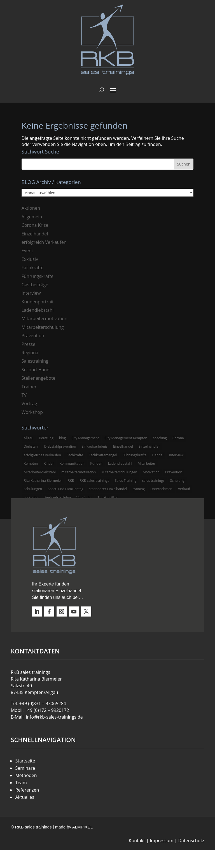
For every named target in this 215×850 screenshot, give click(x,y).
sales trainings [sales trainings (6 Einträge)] (153, 480)
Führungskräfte (37, 276)
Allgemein (32, 217)
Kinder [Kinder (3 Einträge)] (49, 463)
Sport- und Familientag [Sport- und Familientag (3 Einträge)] (65, 489)
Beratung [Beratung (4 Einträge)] (46, 438)
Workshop (32, 412)
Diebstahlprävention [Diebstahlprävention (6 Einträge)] (60, 446)
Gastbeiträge (35, 285)
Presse (28, 344)
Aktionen (31, 208)
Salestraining (35, 361)
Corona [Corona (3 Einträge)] (178, 438)
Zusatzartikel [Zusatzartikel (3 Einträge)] (107, 497)
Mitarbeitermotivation (44, 318)
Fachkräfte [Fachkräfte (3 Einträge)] (75, 455)
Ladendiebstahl (38, 310)
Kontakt (137, 840)
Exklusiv (30, 259)
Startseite (25, 761)
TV (24, 395)
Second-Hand (36, 370)
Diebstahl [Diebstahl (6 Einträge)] (31, 446)
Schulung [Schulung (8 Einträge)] (177, 480)
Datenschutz (191, 840)
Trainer (29, 387)
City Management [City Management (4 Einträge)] (85, 438)
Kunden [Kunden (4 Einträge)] (96, 463)
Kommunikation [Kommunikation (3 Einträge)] (72, 463)
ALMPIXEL (82, 827)
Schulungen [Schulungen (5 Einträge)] (33, 489)
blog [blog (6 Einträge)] (62, 438)
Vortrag (29, 403)
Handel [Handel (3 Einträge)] (157, 455)
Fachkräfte (33, 268)
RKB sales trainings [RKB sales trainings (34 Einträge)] (94, 480)
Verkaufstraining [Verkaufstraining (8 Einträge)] (58, 497)
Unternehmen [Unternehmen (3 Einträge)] (161, 489)
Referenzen (27, 790)
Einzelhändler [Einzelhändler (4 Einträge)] (149, 446)
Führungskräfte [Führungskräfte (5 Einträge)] (135, 455)
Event (27, 250)
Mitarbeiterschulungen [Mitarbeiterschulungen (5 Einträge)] (119, 472)
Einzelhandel (35, 234)
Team (21, 783)
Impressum (161, 840)
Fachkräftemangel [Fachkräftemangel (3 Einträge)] (103, 455)
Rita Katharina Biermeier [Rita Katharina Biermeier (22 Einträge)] (43, 480)
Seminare (25, 768)
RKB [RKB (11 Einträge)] (71, 480)
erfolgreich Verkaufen (44, 242)
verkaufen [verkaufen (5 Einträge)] (31, 497)
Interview (31, 293)
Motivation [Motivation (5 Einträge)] (151, 472)
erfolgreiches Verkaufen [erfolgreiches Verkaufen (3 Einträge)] (42, 455)
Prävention (33, 335)
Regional (30, 353)
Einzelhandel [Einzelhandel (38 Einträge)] (123, 446)
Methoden (26, 775)
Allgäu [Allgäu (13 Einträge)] (28, 438)
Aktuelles (24, 797)
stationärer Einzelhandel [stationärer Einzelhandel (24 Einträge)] (108, 489)
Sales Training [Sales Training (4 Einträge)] (125, 480)
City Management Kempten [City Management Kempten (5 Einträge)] (126, 438)
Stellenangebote (38, 378)
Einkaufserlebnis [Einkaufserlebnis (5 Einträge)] (95, 446)
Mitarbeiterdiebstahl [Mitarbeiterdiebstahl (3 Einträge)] (40, 472)
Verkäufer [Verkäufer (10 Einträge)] (84, 497)
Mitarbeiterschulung (43, 327)
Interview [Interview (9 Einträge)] (176, 455)
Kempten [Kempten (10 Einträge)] (31, 463)
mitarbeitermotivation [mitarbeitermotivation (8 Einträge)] (78, 472)
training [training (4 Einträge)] (139, 489)
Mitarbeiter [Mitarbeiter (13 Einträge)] (146, 463)
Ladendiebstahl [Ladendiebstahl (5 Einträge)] (120, 463)
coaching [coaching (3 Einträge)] (160, 438)
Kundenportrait (38, 302)
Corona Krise (35, 225)
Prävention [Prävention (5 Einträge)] (173, 472)
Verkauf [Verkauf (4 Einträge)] (184, 489)
